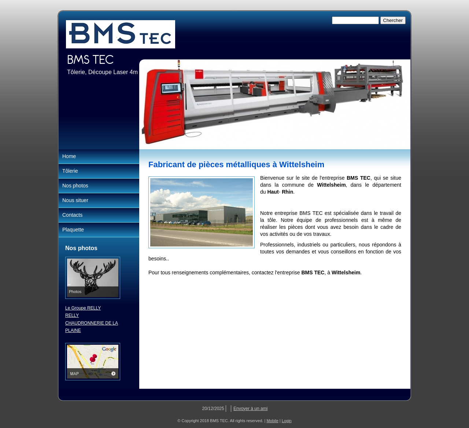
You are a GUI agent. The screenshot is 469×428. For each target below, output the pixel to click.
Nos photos (75, 186)
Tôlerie (70, 171)
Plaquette (73, 230)
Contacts (72, 215)
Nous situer (75, 200)
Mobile (272, 420)
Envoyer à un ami (250, 408)
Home (69, 156)
